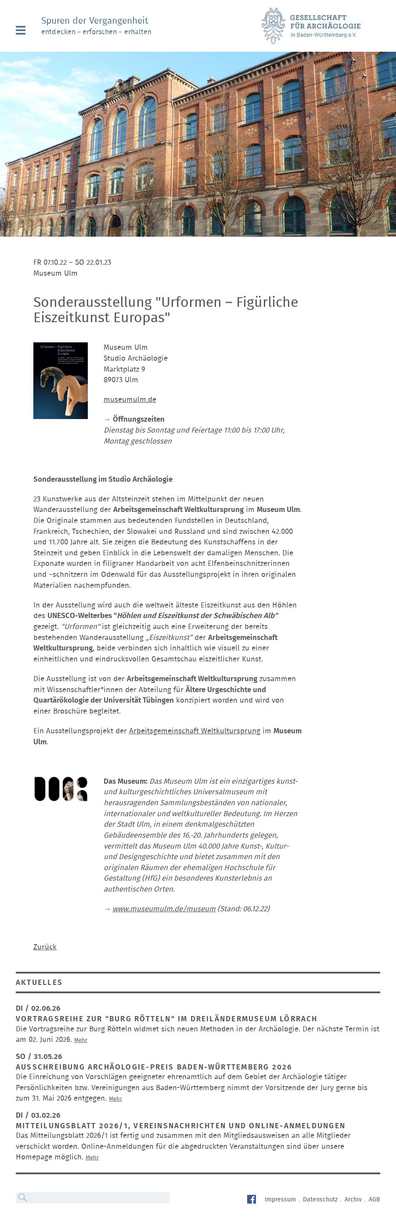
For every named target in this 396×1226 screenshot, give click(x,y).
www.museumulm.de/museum (164, 909)
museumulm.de (130, 399)
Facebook (252, 1200)
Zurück (45, 947)
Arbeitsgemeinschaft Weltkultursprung (194, 731)
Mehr (80, 1040)
